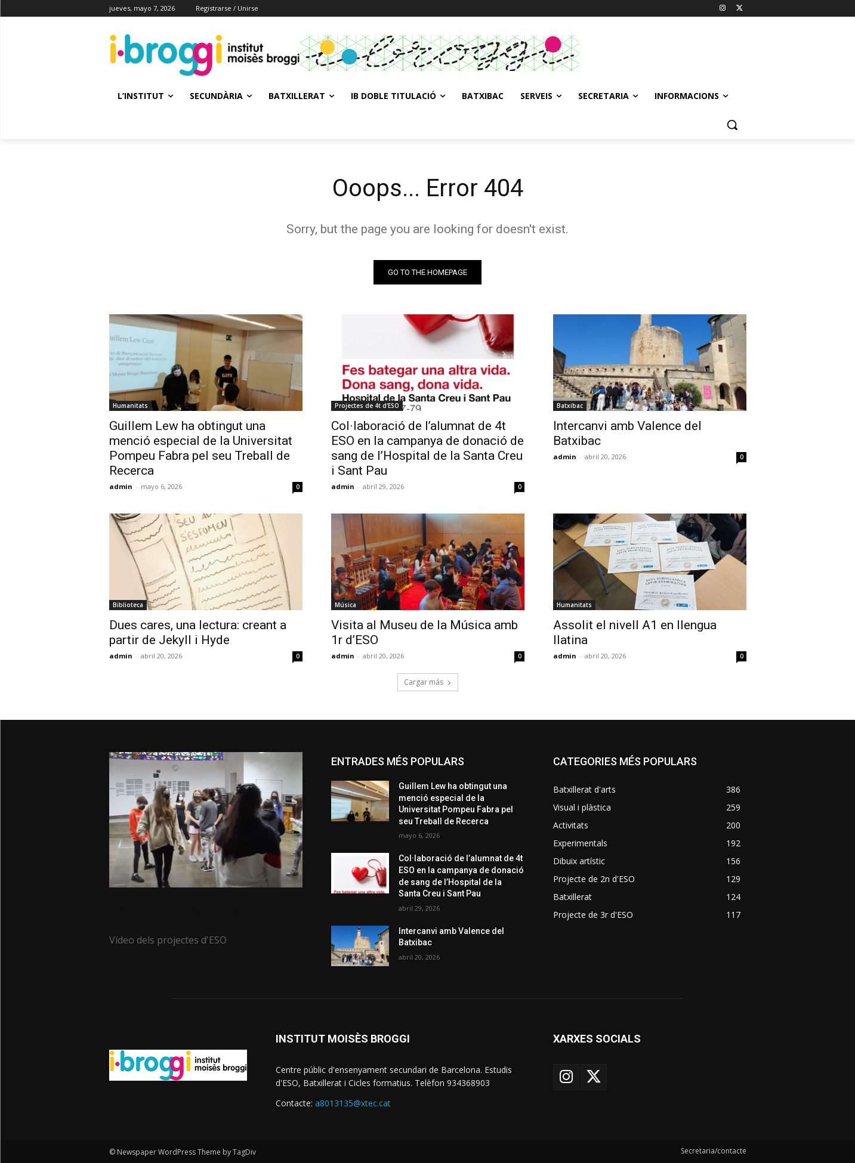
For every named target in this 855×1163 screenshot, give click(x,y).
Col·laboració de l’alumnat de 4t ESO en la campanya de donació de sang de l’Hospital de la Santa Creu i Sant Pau (427, 448)
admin (120, 486)
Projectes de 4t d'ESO (367, 405)
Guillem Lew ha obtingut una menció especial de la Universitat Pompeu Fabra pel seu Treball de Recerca (200, 448)
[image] (206, 819)
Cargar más (428, 682)
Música (345, 605)
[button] (732, 124)
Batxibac (570, 405)
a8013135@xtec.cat (353, 1103)
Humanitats (130, 405)
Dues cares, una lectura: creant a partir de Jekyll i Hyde (197, 632)
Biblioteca (128, 605)
